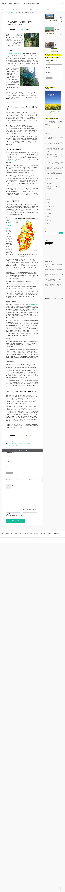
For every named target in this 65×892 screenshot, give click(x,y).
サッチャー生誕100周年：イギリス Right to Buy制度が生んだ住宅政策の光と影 (55, 174)
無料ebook (49, 9)
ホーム (3, 536)
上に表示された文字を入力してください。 (15, 518)
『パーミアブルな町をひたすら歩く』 (14, 53)
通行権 (15, 445)
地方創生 (49, 213)
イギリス (32, 443)
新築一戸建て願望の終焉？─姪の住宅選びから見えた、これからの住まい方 (55, 168)
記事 (3, 9)
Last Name (8, 467)
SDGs (22, 9)
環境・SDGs (49, 223)
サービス (18, 9)
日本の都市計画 (50, 220)
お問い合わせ (32, 9)
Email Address (9, 456)
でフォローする (13, 479)
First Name (8, 461)
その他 (48, 202)
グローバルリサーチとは (10, 9)
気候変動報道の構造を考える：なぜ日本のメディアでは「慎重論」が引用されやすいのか (55, 150)
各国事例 (49, 209)
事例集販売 (43, 9)
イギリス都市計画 (11, 442)
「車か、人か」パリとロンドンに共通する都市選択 (55, 138)
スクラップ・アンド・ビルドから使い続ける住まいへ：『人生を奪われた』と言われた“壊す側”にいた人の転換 (55, 162)
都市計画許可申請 (33, 304)
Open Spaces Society (13, 160)
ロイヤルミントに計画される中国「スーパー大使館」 (55, 182)
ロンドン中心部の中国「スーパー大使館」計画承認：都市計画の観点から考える (55, 143)
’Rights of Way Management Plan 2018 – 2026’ (9, 225)
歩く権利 (11, 445)
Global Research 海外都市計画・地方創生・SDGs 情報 (20, 3)
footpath (9, 443)
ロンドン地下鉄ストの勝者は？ (53, 178)
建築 (48, 216)
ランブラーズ (21, 188)
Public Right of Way (25, 443)
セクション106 (17, 322)
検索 (46, 231)
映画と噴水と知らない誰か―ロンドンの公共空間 (55, 187)
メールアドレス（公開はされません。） (29, 512)
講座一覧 (26, 9)
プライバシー (49, 536)
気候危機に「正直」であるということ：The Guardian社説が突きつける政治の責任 (55, 156)
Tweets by (47, 244)
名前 (6, 512)
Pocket (21, 29)
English (38, 9)
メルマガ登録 (4, 537)
